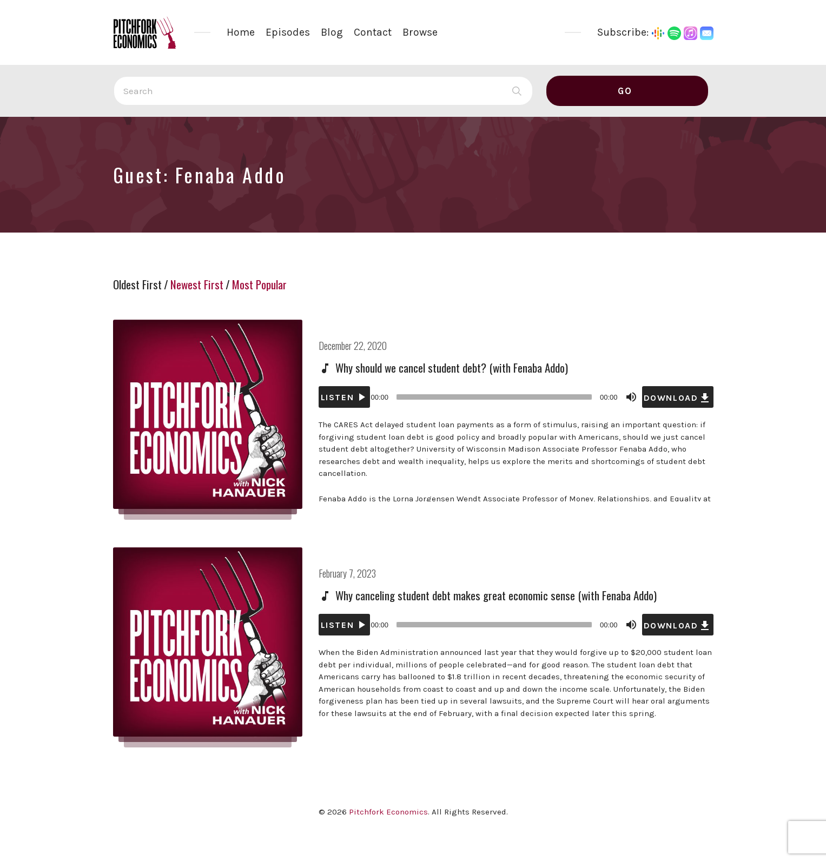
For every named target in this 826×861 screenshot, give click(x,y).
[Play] (344, 397)
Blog (332, 32)
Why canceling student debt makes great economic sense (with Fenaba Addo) (496, 595)
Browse (420, 32)
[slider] (494, 397)
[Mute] (631, 397)
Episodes (288, 32)
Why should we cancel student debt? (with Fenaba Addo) (451, 367)
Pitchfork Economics (388, 812)
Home (241, 32)
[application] (516, 397)
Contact (373, 32)
